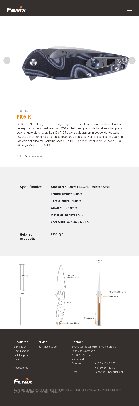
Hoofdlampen (21, 350)
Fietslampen (21, 355)
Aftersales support (47, 346)
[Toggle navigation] (129, 10)
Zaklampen (20, 346)
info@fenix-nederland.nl (109, 371)
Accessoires (21, 367)
